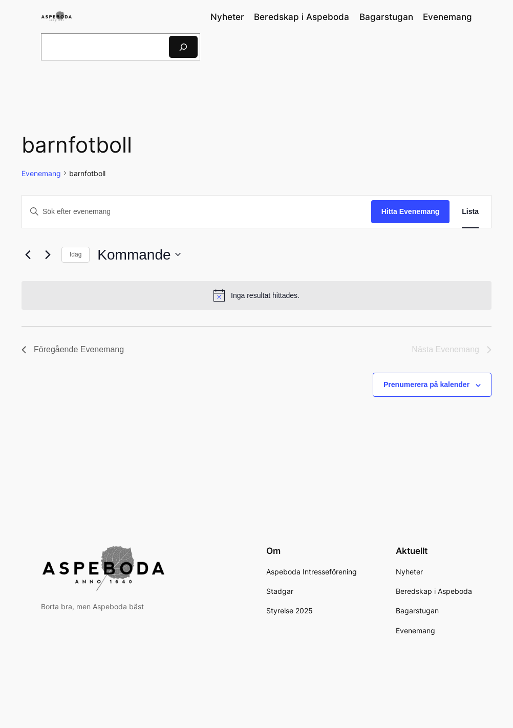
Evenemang (41, 173)
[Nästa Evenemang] (47, 254)
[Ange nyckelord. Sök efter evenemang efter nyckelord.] (196, 212)
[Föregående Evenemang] (28, 254)
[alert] (256, 295)
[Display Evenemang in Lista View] (470, 212)
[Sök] (183, 47)
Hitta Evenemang (410, 211)
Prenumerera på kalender (426, 384)
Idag (75, 254)
